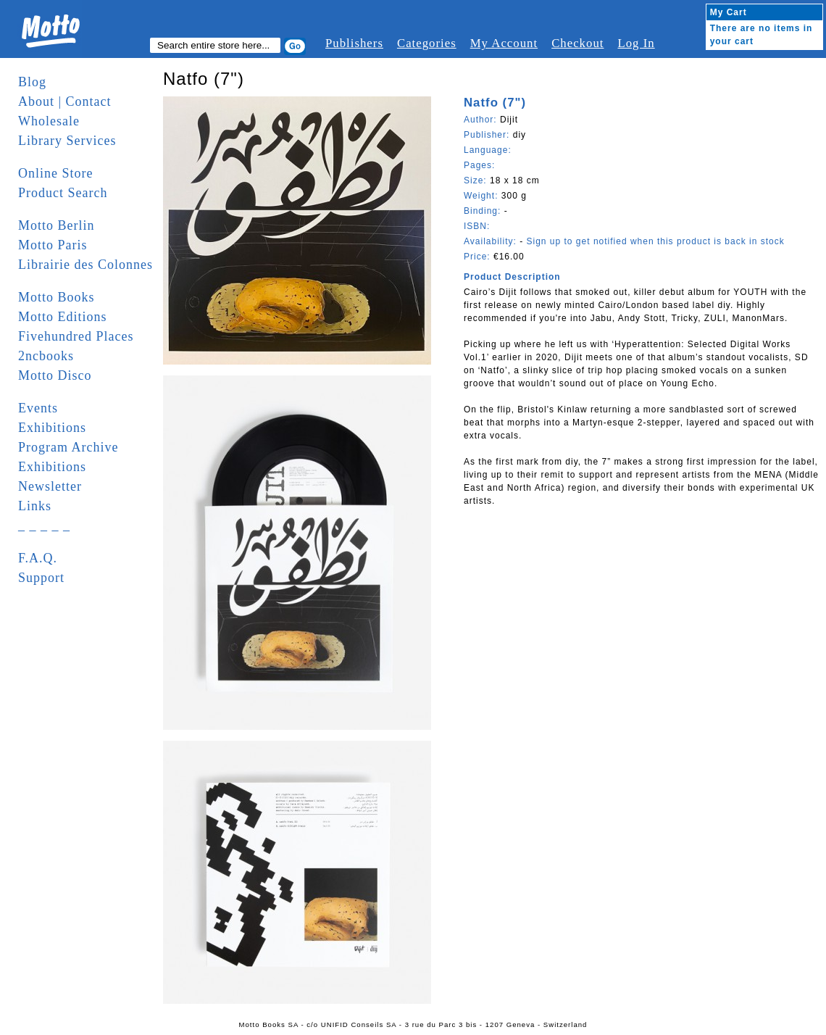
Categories (426, 43)
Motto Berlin (56, 225)
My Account (504, 43)
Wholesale (49, 121)
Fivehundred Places (75, 336)
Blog (32, 82)
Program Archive (68, 447)
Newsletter (50, 486)
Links (34, 506)
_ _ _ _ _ (44, 525)
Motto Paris (53, 245)
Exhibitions (52, 427)
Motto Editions (62, 316)
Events (38, 408)
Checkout (577, 43)
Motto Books (56, 297)
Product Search (62, 193)
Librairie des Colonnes (85, 264)
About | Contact (65, 101)
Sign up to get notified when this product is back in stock (655, 241)
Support (41, 577)
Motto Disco (55, 375)
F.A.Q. (37, 558)
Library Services (67, 140)
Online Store (55, 173)
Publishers (354, 43)
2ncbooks (46, 356)
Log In (635, 43)
